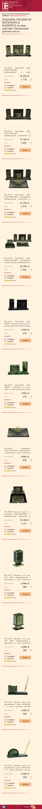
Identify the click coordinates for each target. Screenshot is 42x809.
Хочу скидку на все (15, 5)
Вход (10, 7)
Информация (13, 2)
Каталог (11, 4)
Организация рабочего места (18, 15)
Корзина (30, 807)
